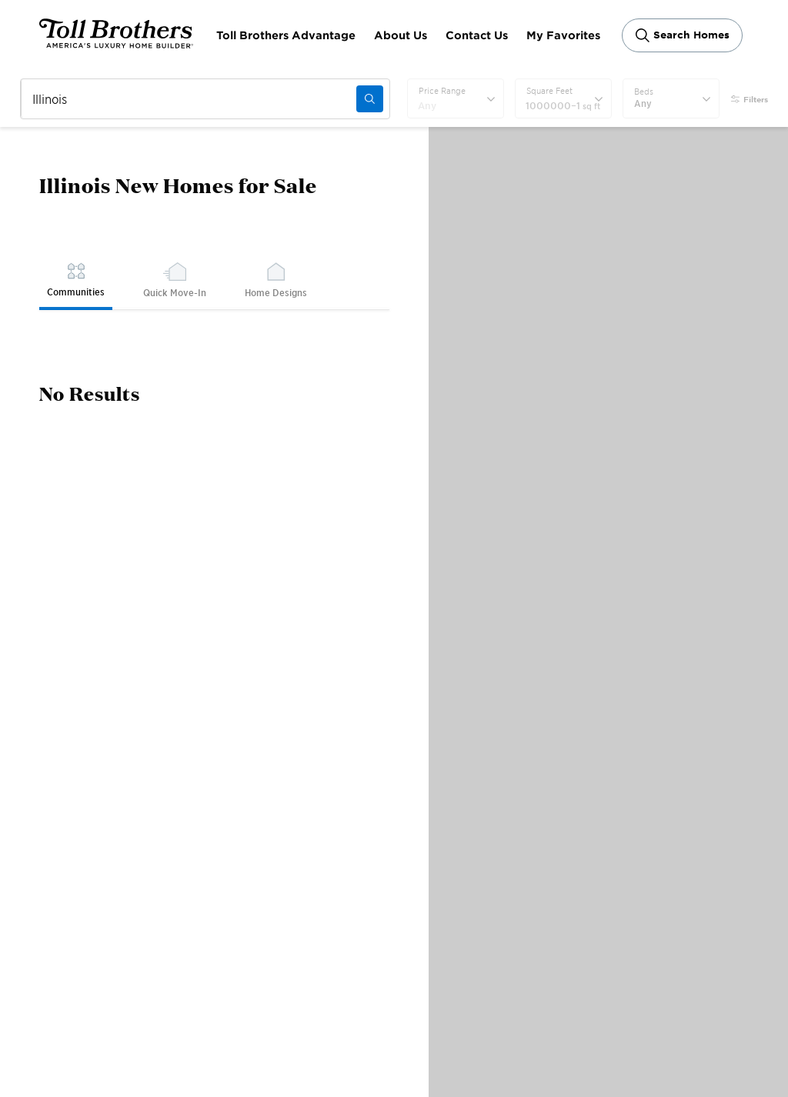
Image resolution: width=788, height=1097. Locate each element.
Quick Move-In (174, 280)
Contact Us (477, 35)
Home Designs (276, 280)
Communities (76, 279)
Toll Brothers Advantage (286, 35)
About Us (400, 35)
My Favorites (563, 35)
